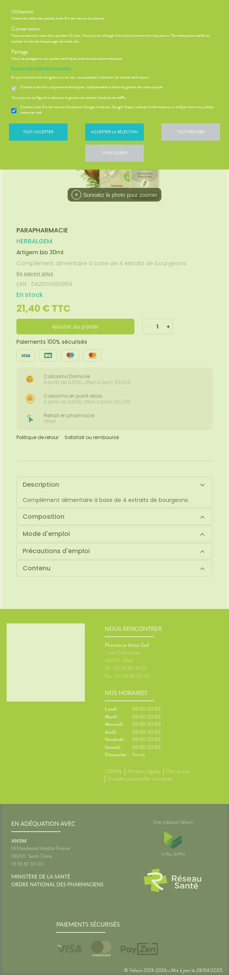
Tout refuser (191, 132)
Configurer (114, 153)
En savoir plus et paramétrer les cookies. (41, 68)
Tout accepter (38, 132)
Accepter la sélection (114, 132)
